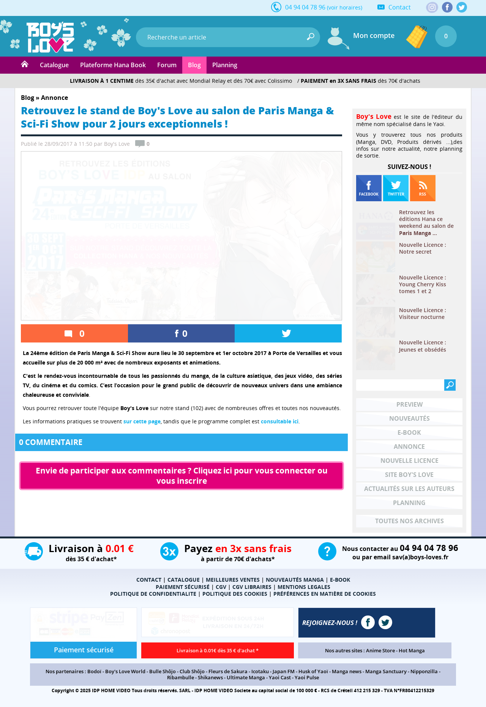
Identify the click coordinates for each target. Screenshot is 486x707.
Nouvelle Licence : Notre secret (422, 248)
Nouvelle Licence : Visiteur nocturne (422, 313)
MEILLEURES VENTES (233, 579)
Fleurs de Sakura (228, 671)
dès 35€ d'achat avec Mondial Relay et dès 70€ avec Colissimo (181, 80)
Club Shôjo (192, 671)
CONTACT (148, 579)
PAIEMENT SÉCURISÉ (183, 586)
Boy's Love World (125, 671)
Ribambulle (180, 677)
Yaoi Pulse (307, 677)
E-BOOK (340, 579)
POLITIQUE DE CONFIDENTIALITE (153, 593)
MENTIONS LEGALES (304, 586)
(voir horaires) (344, 7)
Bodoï (94, 671)
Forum (167, 65)
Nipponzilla (424, 671)
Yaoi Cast (280, 677)
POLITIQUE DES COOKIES (234, 593)
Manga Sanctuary (386, 671)
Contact (399, 7)
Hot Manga (412, 650)
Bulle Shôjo (162, 671)
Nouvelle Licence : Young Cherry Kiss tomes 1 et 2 (422, 284)
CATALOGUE (183, 579)
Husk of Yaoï (313, 671)
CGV (221, 586)
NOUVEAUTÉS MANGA (295, 579)
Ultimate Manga (246, 677)
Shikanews (210, 677)
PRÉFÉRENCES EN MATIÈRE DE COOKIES (324, 593)
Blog (194, 65)
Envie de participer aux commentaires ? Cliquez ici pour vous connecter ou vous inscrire (183, 475)
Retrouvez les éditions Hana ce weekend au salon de (426, 223)
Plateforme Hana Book (113, 65)
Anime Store (380, 650)
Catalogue (54, 65)
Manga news (346, 671)
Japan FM (284, 671)
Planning (224, 65)
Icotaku (260, 671)
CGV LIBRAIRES (251, 586)
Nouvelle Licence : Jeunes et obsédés (422, 346)
